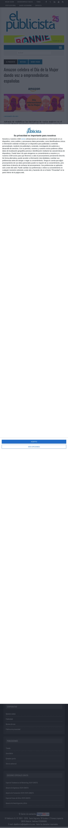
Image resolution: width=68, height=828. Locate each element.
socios (23, 139)
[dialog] (34, 414)
